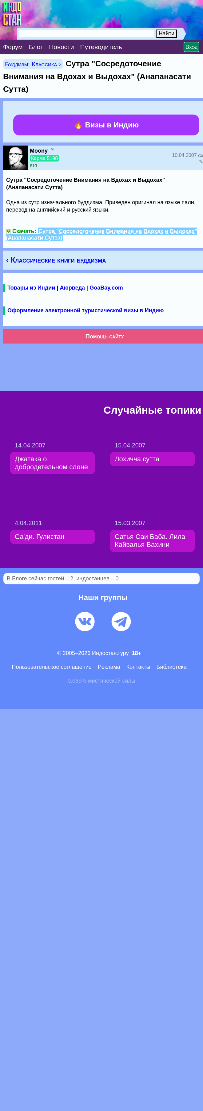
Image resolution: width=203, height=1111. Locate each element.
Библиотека (172, 667)
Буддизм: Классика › (33, 64)
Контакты (138, 667)
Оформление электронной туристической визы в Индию (85, 310)
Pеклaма (109, 667)
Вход (191, 47)
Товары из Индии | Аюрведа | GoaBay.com (65, 288)
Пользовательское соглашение (52, 667)
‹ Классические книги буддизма (56, 260)
